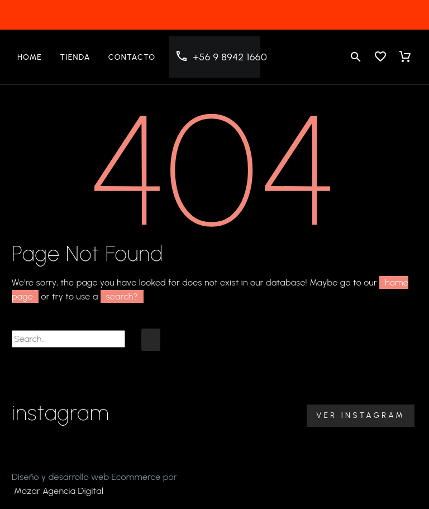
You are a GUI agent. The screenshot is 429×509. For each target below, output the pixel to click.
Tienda (75, 57)
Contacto (132, 57)
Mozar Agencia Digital (58, 491)
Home (29, 57)
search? (122, 296)
